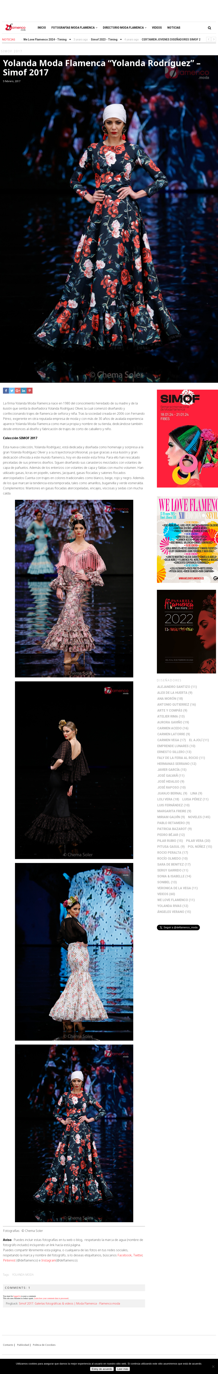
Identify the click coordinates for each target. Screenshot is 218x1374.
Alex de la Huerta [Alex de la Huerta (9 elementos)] (174, 693)
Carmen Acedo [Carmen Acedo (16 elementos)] (172, 728)
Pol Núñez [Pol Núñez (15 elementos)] (200, 847)
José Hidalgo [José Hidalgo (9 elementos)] (170, 781)
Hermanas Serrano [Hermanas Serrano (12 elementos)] (176, 764)
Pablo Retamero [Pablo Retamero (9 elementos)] (173, 823)
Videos (157, 27)
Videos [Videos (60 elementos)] (166, 894)
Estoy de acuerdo (102, 1368)
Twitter (137, 1255)
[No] (213, 1366)
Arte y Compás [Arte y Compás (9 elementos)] (172, 710)
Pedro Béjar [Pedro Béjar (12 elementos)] (171, 835)
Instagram (48, 1260)
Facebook (124, 1255)
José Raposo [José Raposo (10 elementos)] (171, 787)
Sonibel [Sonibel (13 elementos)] (167, 882)
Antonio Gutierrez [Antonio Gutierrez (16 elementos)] (176, 704)
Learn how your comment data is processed (51, 1298)
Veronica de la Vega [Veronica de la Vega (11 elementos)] (177, 888)
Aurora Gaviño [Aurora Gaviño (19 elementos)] (173, 722)
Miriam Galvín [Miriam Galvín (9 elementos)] (171, 817)
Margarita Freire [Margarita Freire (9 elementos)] (174, 811)
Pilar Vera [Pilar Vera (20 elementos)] (198, 841)
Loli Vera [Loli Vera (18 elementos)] (168, 799)
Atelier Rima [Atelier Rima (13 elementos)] (171, 716)
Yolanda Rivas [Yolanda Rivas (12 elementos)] (172, 906)
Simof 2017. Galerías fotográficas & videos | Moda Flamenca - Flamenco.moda (69, 1303)
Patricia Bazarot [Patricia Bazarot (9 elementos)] (174, 829)
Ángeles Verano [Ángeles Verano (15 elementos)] (174, 912)
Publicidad (23, 1345)
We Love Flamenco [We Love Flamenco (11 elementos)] (176, 900)
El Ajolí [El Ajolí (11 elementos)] (199, 740)
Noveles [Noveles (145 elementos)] (199, 817)
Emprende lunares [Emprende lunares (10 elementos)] (176, 746)
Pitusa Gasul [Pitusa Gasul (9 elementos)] (171, 847)
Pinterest (9, 1260)
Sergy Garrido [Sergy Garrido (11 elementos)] (172, 870)
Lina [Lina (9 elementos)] (196, 793)
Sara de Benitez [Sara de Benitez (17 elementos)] (174, 864)
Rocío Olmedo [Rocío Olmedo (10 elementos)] (172, 858)
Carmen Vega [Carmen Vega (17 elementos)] (171, 740)
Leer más (122, 1368)
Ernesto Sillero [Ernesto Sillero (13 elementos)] (174, 752)
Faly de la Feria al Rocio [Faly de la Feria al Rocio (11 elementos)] (181, 758)
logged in (17, 1296)
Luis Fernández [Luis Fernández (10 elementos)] (173, 805)
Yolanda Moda (23, 1274)
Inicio (42, 27)
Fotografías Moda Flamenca (74, 27)
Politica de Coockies (44, 1345)
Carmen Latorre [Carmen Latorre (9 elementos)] (173, 734)
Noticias (173, 27)
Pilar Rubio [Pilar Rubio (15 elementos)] (170, 841)
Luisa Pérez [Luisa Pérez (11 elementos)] (195, 799)
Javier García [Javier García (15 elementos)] (171, 770)
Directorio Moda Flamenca (124, 27)
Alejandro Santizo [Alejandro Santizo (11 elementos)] (177, 687)
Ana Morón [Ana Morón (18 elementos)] (170, 699)
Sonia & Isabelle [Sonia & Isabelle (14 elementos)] (174, 876)
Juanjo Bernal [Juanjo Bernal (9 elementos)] (172, 793)
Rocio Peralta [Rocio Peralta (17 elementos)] (172, 852)
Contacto (8, 1345)
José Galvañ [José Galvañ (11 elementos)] (170, 776)
